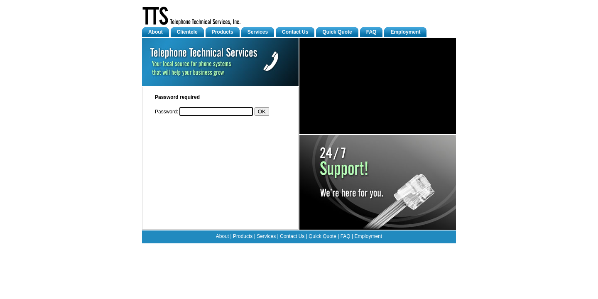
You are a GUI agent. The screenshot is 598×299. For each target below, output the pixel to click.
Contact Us (295, 32)
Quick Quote (337, 32)
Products (222, 32)
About (155, 32)
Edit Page (286, 247)
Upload (304, 247)
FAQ (371, 32)
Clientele (187, 32)
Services (258, 32)
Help (317, 247)
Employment (405, 32)
